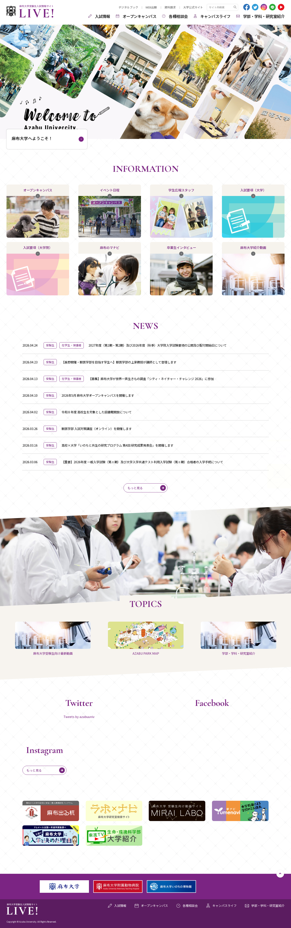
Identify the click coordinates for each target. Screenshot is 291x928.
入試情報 (102, 16)
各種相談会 (178, 16)
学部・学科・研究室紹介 (264, 16)
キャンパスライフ (215, 16)
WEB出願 (151, 7)
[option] (145, 80)
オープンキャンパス (140, 16)
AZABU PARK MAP (145, 639)
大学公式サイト (193, 7)
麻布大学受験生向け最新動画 (53, 639)
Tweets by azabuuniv (79, 716)
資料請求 (170, 7)
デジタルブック (128, 7)
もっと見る (135, 488)
